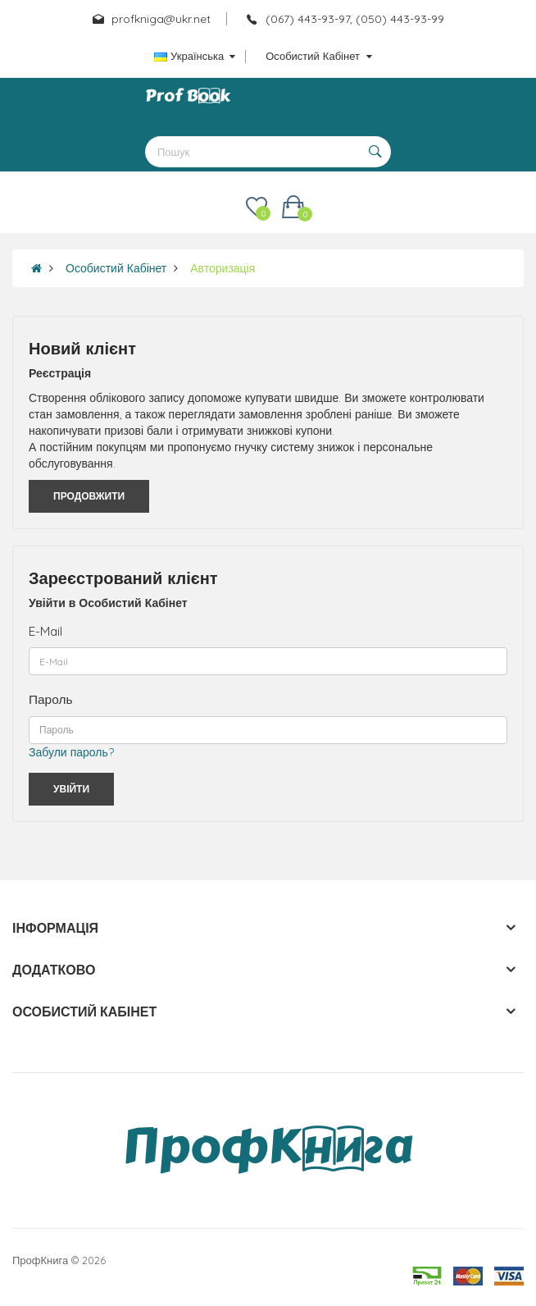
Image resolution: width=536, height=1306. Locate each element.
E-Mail (45, 631)
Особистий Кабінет (116, 268)
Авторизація (222, 268)
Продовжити (89, 496)
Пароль (50, 699)
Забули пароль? (71, 752)
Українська (194, 55)
